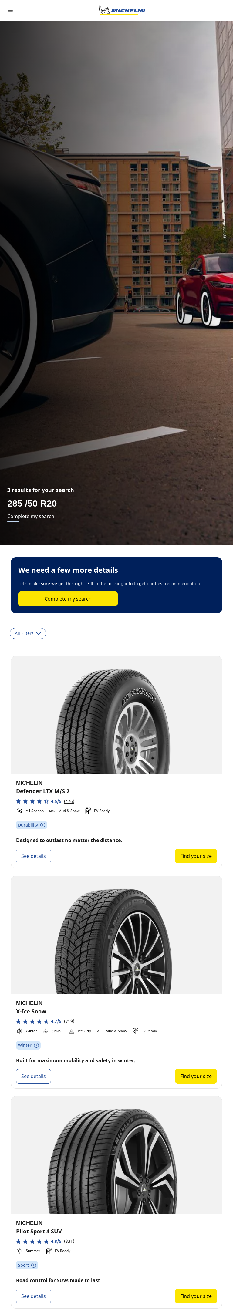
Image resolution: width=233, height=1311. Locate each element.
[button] (45, 801)
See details (33, 856)
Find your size (196, 856)
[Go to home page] (122, 10)
